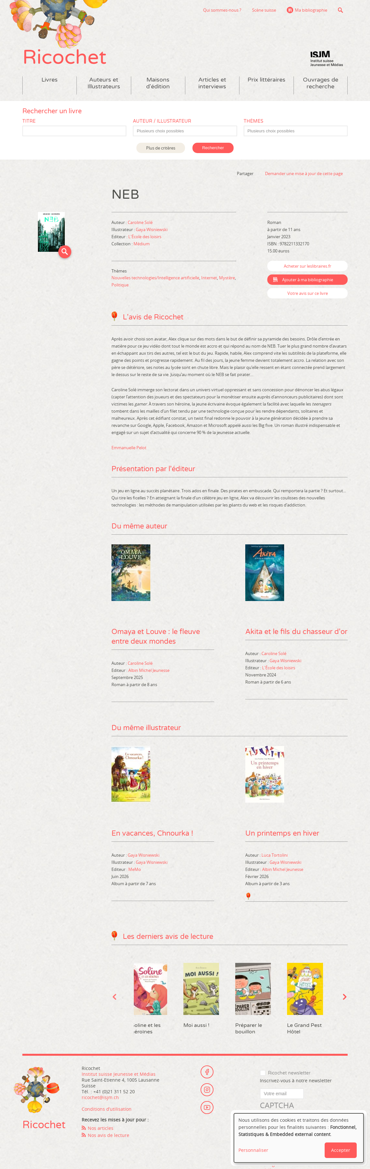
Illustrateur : (123, 229)
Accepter (340, 1150)
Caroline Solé (140, 222)
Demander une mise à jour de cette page (304, 173)
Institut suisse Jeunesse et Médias (326, 58)
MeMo (134, 869)
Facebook (207, 1071)
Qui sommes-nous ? (222, 10)
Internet (209, 278)
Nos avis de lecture (108, 1135)
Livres (49, 79)
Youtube (207, 1107)
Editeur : (119, 236)
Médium (141, 244)
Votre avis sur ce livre (307, 293)
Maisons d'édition (158, 83)
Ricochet (64, 57)
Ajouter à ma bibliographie (307, 280)
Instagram (207, 1089)
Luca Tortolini (274, 855)
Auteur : (119, 222)
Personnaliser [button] (253, 1150)
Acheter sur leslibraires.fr (307, 266)
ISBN (272, 244)
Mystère (227, 278)
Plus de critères (160, 148)
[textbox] (188, 131)
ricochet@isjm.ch (100, 1097)
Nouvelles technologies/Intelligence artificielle (155, 278)
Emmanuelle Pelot (128, 448)
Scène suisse (264, 10)
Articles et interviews (212, 83)
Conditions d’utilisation (107, 1109)
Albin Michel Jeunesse (148, 670)
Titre (29, 121)
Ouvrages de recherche (320, 83)
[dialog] (299, 1138)
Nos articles (100, 1128)
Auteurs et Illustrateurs (103, 83)
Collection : (122, 244)
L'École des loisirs (144, 236)
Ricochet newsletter (289, 1073)
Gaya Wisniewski (152, 229)
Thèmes (253, 121)
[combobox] (185, 131)
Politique (120, 285)
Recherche (340, 10)
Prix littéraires (266, 79)
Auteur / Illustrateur (162, 121)
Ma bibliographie (311, 10)
